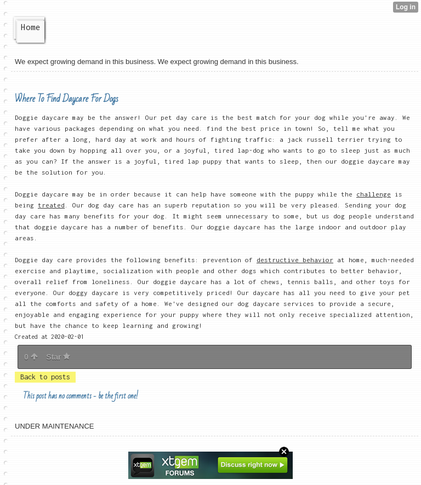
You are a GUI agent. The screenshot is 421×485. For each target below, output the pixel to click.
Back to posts (45, 377)
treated (51, 205)
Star (58, 357)
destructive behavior (295, 259)
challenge (373, 194)
